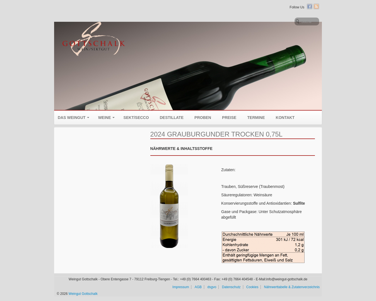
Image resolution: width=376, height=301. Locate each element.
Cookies (252, 287)
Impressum (180, 287)
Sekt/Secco (136, 117)
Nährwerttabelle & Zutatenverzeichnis (292, 287)
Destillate (172, 117)
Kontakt (285, 117)
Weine (104, 117)
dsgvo (211, 287)
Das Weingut (72, 117)
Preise (229, 117)
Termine (256, 117)
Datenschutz (231, 287)
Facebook (309, 6)
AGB (198, 287)
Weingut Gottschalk (82, 294)
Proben (202, 117)
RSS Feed (316, 6)
